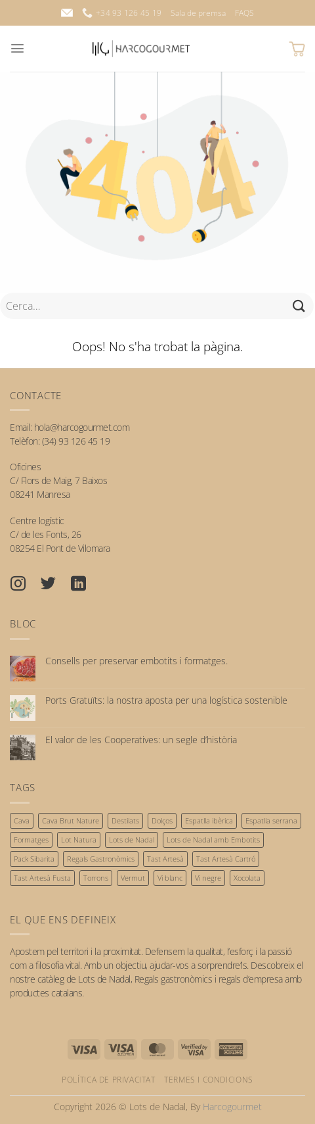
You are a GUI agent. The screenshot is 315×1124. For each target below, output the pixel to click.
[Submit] (299, 305)
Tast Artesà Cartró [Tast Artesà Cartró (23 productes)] (225, 859)
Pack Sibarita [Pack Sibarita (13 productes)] (34, 859)
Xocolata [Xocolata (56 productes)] (247, 878)
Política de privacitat (108, 1079)
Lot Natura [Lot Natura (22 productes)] (78, 839)
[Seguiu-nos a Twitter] (55, 585)
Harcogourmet (232, 1106)
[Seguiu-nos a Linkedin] (85, 585)
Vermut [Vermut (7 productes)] (133, 878)
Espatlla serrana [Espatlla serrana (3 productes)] (271, 820)
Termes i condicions (208, 1079)
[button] (17, 48)
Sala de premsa (198, 12)
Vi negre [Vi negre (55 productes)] (208, 878)
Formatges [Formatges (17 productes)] (31, 839)
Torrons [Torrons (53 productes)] (95, 878)
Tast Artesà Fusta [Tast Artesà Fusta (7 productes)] (42, 878)
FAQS (244, 12)
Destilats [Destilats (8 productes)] (125, 820)
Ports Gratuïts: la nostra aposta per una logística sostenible (166, 700)
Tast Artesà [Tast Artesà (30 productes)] (165, 859)
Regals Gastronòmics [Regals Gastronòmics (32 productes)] (101, 859)
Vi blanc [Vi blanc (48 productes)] (170, 878)
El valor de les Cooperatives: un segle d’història (141, 740)
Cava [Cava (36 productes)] (22, 820)
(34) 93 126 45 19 (76, 441)
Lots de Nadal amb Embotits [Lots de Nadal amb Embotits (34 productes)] (213, 839)
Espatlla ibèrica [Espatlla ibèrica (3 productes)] (209, 820)
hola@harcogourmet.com (82, 427)
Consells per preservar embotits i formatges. (136, 661)
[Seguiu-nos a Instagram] (25, 585)
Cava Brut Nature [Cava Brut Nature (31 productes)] (70, 820)
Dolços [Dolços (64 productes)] (162, 820)
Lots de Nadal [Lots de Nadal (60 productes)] (131, 839)
